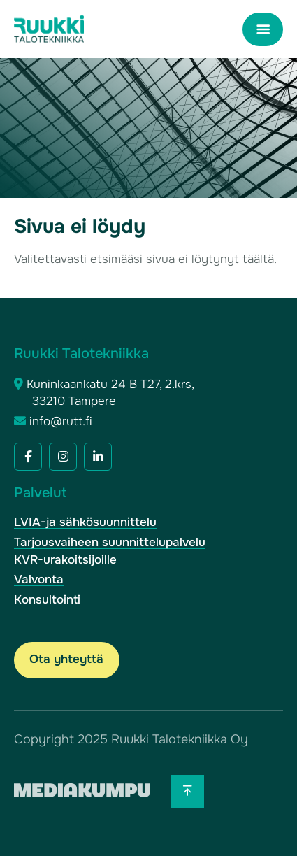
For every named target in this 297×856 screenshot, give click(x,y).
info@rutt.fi (60, 421)
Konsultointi (47, 599)
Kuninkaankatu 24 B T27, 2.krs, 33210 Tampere (110, 393)
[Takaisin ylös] (187, 791)
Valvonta (39, 579)
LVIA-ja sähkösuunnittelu (85, 522)
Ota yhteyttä (66, 659)
